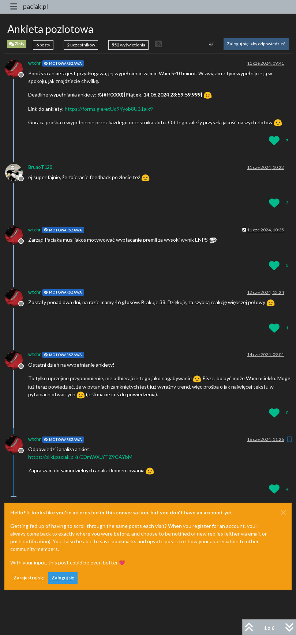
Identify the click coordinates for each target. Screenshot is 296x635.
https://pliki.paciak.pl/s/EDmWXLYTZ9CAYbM (80, 457)
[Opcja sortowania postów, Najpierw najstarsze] (212, 44)
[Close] (283, 512)
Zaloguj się (63, 578)
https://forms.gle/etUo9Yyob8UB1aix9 (109, 109)
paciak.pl (35, 6)
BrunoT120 (40, 167)
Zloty (17, 44)
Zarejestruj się (29, 578)
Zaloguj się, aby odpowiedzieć (256, 43)
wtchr (34, 63)
